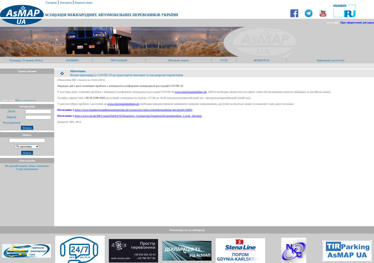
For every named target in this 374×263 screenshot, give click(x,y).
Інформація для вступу (331, 60)
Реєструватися (11, 122)
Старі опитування (27, 168)
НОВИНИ (72, 60)
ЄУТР (224, 60)
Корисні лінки (83, 2)
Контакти (66, 2)
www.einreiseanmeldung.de (191, 91)
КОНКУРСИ (261, 60)
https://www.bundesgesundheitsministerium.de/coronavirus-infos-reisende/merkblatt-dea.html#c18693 (133, 109)
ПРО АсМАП (119, 60)
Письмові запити (178, 60)
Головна (51, 2)
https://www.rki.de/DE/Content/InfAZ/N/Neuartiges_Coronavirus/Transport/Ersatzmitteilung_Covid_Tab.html (138, 115)
